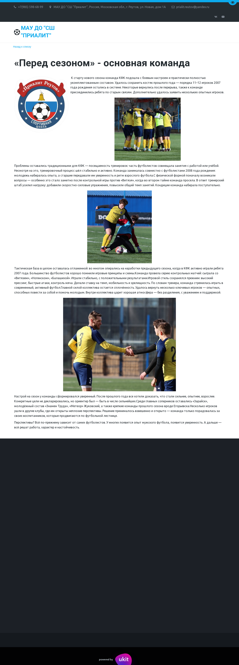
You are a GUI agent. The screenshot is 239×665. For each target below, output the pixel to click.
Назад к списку (22, 46)
